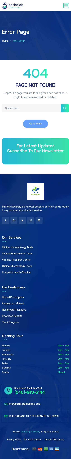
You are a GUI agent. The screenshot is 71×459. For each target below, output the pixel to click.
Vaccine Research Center (16, 260)
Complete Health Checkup (16, 272)
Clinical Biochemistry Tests (17, 254)
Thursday (6, 359)
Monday (6, 345)
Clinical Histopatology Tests (17, 247)
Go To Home (35, 125)
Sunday (5, 372)
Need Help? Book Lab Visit (28, 388)
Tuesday (6, 350)
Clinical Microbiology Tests (17, 266)
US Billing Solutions (30, 431)
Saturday (6, 368)
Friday (5, 363)
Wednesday (8, 354)
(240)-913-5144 (29, 392)
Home (5, 41)
